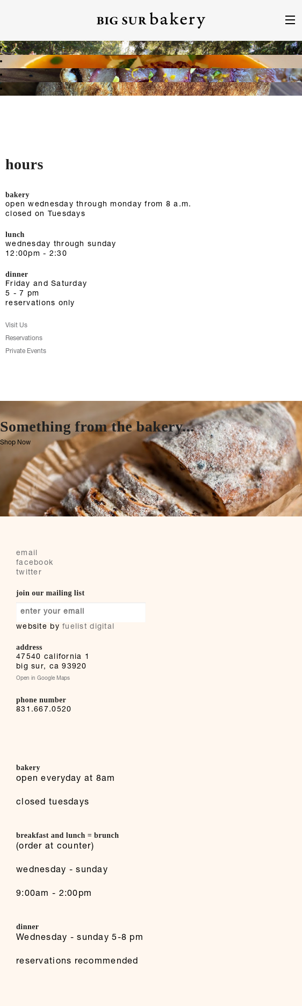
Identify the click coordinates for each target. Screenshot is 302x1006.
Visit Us (16, 325)
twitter (29, 573)
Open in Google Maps (43, 678)
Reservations (23, 338)
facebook (34, 563)
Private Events (25, 351)
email (27, 553)
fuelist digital (88, 627)
